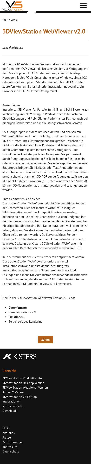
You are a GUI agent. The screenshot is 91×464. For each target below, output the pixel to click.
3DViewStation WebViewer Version (25, 387)
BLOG (6, 428)
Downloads (9, 411)
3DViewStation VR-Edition (19, 397)
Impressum (9, 447)
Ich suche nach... (13, 406)
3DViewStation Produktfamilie (22, 378)
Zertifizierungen (12, 442)
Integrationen (11, 401)
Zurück (45, 339)
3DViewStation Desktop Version (23, 383)
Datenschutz (10, 451)
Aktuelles (8, 433)
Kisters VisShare (13, 392)
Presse (6, 437)
